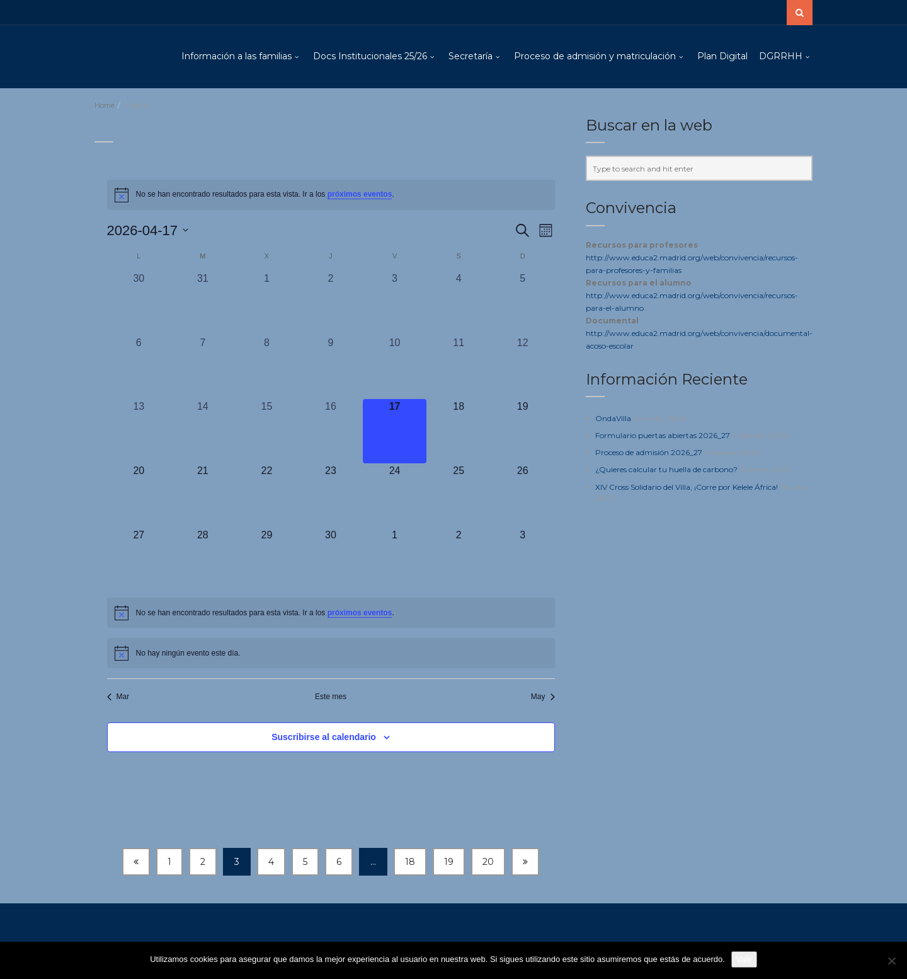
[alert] (331, 195)
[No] (891, 960)
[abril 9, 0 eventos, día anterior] (331, 367)
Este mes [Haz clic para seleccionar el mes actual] (330, 696)
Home (104, 105)
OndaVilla (613, 418)
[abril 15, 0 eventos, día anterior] (267, 431)
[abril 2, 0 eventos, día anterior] (331, 303)
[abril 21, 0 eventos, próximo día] (203, 495)
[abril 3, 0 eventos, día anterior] (395, 303)
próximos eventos (360, 194)
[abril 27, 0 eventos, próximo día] (139, 560)
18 (410, 861)
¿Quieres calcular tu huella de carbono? (666, 469)
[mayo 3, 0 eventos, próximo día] (523, 560)
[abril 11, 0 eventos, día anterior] (458, 367)
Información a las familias (236, 56)
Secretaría (470, 56)
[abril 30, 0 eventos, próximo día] (331, 560)
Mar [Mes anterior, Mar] (118, 696)
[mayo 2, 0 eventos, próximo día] (458, 560)
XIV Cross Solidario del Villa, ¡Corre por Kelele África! (686, 487)
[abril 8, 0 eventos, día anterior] (267, 367)
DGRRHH (780, 56)
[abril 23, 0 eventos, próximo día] (331, 495)
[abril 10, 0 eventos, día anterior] (395, 367)
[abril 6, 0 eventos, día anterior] (139, 367)
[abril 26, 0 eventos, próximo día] (523, 495)
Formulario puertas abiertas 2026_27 (662, 435)
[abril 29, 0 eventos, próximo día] (267, 560)
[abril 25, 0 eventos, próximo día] (458, 495)
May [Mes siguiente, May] (543, 696)
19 (449, 861)
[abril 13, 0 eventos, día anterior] (139, 431)
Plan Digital (722, 56)
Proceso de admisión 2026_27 (648, 452)
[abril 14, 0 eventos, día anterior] (203, 431)
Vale (744, 959)
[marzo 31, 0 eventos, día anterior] (203, 303)
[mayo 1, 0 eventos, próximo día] (395, 560)
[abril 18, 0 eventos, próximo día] (458, 431)
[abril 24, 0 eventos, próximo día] (395, 495)
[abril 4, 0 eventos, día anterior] (458, 303)
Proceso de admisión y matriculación (595, 56)
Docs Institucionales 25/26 (370, 56)
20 (488, 861)
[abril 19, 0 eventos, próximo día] (523, 431)
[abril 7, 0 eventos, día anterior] (203, 367)
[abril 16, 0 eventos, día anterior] (331, 431)
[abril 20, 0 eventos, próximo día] (139, 495)
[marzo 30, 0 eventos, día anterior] (139, 303)
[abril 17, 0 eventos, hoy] (395, 431)
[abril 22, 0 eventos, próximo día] (267, 495)
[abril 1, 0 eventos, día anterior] (267, 303)
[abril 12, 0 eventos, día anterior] (523, 367)
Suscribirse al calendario (323, 737)
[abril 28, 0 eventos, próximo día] (203, 560)
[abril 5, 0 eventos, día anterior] (523, 303)
